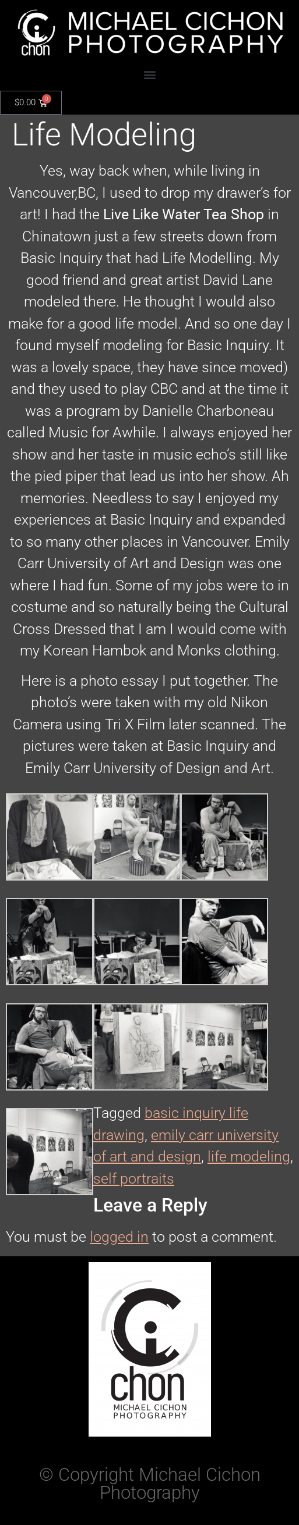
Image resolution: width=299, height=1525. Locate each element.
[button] (149, 74)
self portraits (133, 1178)
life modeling (248, 1156)
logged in (119, 1236)
